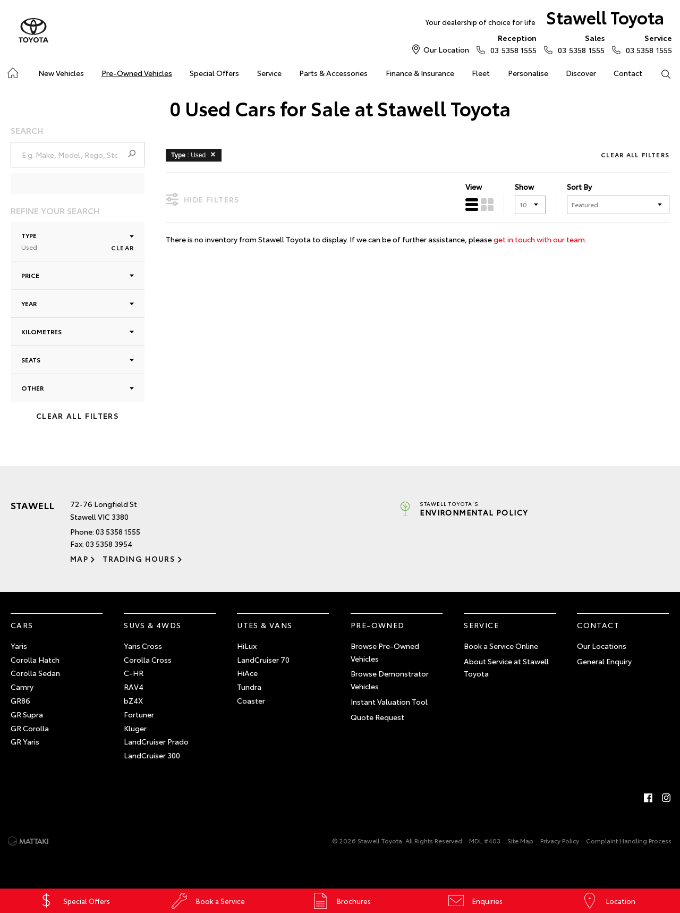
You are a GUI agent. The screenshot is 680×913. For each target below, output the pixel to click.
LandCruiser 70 (263, 659)
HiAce (247, 672)
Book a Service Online (501, 645)
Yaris (19, 645)
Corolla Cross (148, 659)
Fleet (481, 72)
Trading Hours (139, 558)
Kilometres (77, 331)
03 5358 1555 (511, 43)
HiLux (247, 645)
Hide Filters (203, 199)
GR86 (20, 700)
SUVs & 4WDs (152, 625)
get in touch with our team (539, 239)
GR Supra (27, 714)
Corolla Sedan (35, 672)
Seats (77, 359)
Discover (581, 72)
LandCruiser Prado (156, 741)
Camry (22, 686)
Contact (628, 72)
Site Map (520, 840)
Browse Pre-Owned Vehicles (385, 652)
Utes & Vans (264, 625)
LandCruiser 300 (152, 755)
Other (77, 387)
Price (77, 275)
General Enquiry (604, 661)
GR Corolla (30, 728)
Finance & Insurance (420, 72)
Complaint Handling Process (629, 840)
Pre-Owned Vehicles (136, 72)
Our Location (446, 49)
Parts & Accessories (333, 72)
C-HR (133, 672)
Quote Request (377, 717)
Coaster (251, 700)
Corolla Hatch (35, 659)
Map (79, 558)
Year (77, 303)
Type (77, 241)
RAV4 (133, 686)
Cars (22, 625)
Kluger (135, 728)
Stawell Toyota (545, 19)
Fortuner (139, 714)
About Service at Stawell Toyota (506, 667)
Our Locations (601, 645)
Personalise (528, 72)
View (473, 186)
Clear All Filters (77, 415)
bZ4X (133, 700)
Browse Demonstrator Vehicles (390, 679)
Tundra (249, 686)
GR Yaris (25, 741)
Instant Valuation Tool (389, 701)
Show (524, 186)
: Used (195, 154)
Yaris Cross (143, 645)
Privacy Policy (559, 840)
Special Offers (214, 72)
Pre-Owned (378, 625)
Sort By (579, 186)
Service (269, 72)
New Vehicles (61, 72)
